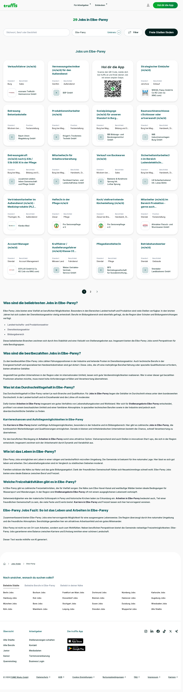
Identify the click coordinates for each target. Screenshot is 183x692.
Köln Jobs (7, 609)
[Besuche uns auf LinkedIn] (151, 631)
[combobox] (36, 32)
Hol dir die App (165, 5)
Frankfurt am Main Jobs (73, 592)
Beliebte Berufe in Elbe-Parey (40, 585)
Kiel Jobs (37, 598)
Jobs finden (16, 564)
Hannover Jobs (129, 598)
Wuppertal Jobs (129, 609)
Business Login (36, 661)
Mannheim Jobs (40, 609)
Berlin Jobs (8, 592)
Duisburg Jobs (128, 603)
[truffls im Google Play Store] (76, 648)
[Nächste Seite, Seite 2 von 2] (97, 292)
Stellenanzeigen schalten (42, 640)
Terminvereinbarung (39, 656)
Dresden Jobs (98, 609)
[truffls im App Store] (76, 641)
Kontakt (33, 645)
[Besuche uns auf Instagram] (145, 631)
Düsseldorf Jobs (70, 598)
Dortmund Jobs (99, 592)
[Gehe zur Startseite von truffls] (10, 5)
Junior (6, 650)
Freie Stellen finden (161, 32)
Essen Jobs (97, 603)
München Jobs (10, 603)
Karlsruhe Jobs (158, 592)
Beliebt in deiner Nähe (71, 585)
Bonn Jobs (37, 603)
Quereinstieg (9, 661)
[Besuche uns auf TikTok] (164, 631)
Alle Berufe (9, 645)
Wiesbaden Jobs (159, 603)
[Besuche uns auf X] (170, 631)
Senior (6, 656)
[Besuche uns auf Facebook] (158, 631)
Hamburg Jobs (10, 598)
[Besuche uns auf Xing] (176, 631)
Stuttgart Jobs (69, 603)
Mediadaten (35, 650)
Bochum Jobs (39, 592)
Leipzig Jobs (68, 609)
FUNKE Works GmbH (19, 677)
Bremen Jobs (98, 598)
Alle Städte (156, 609)
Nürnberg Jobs (128, 592)
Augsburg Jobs (158, 598)
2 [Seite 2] (90, 291)
